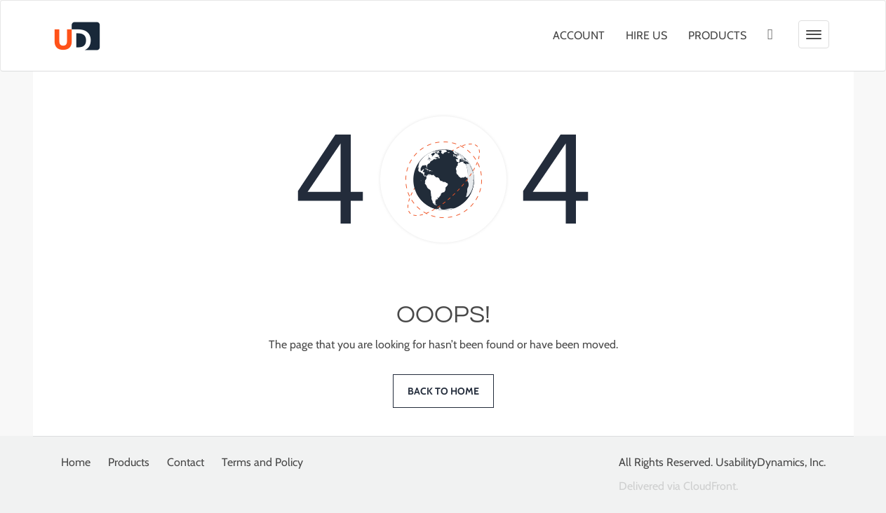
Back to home (443, 391)
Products (717, 35)
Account (579, 35)
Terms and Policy (262, 462)
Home (75, 462)
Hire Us (646, 35)
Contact (185, 462)
